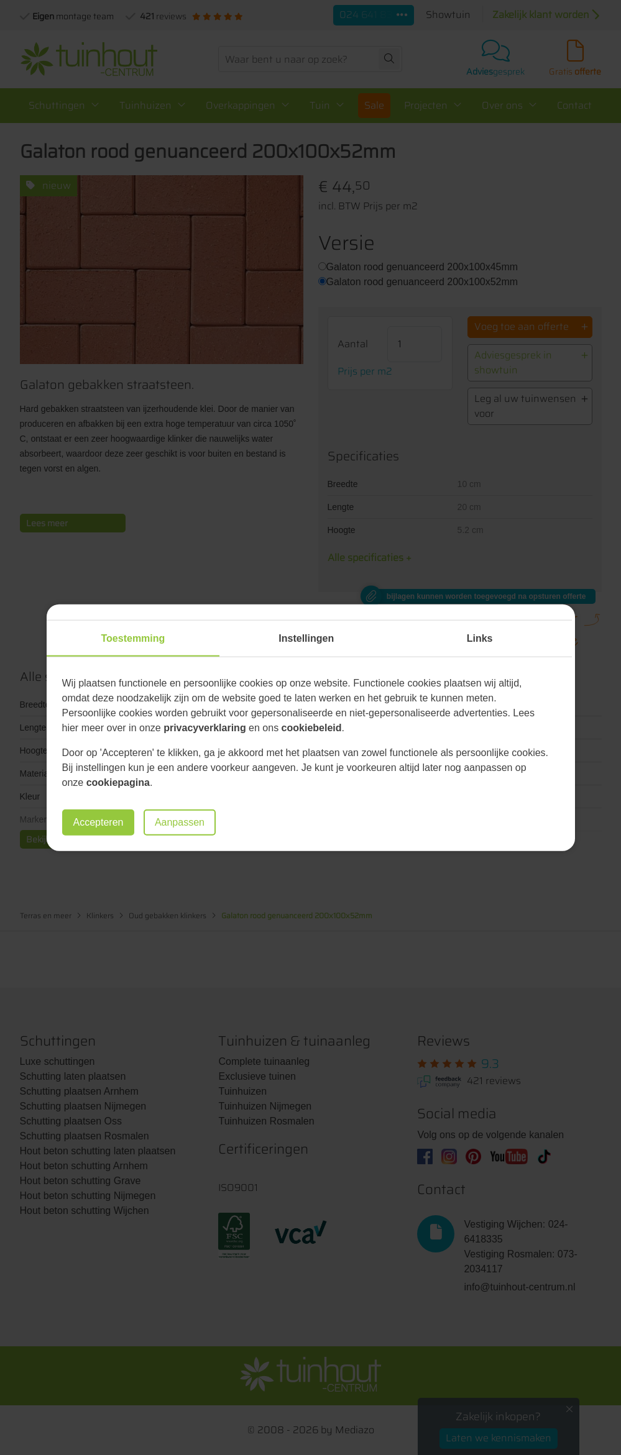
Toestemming (133, 637)
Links (480, 637)
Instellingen (306, 637)
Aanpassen (180, 822)
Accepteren (98, 822)
